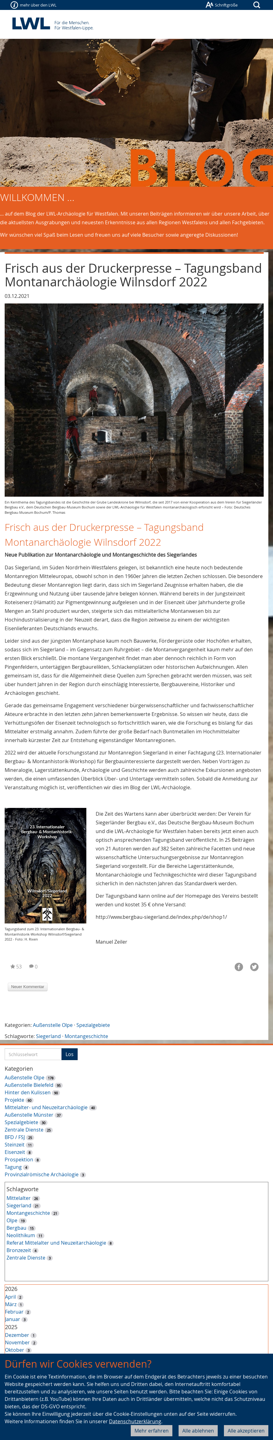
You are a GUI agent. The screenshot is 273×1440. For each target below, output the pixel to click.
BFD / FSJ (15, 1137)
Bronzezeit (19, 1250)
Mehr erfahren (151, 1430)
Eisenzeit (15, 1152)
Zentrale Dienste (24, 1129)
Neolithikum (21, 1235)
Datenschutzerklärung (135, 1421)
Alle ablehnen (198, 1430)
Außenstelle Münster (29, 1114)
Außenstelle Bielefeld (29, 1085)
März (10, 1304)
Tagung (13, 1167)
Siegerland (48, 1036)
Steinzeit (15, 1144)
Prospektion (19, 1159)
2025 (11, 1327)
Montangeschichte (86, 1036)
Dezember (17, 1335)
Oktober (14, 1350)
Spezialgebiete (93, 1025)
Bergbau (16, 1227)
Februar (14, 1311)
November (17, 1342)
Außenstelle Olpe (53, 1025)
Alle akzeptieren (246, 1430)
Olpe (12, 1220)
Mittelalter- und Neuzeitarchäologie (46, 1107)
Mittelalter (19, 1198)
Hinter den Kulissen (28, 1092)
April (10, 1296)
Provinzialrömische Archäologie (42, 1174)
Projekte (14, 1099)
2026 (11, 1288)
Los (70, 1054)
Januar (12, 1319)
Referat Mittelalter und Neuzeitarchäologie (56, 1242)
